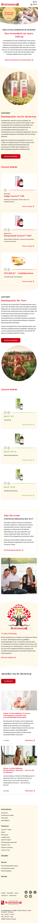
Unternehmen (6, 809)
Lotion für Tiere (5, 850)
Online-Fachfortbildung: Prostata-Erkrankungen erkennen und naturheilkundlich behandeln (17, 715)
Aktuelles (4, 856)
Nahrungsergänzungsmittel (9, 842)
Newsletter (10, 893)
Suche (16, 893)
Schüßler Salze (5, 837)
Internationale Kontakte (7, 868)
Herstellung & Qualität (7, 815)
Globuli (3, 832)
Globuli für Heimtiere (7, 847)
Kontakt (3, 893)
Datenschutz (12, 895)
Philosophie (4, 818)
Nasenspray (4, 835)
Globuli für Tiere (5, 845)
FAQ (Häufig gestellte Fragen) (9, 866)
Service (4, 862)
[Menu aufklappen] (33, 4)
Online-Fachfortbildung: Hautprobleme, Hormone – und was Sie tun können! (18, 770)
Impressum (4, 895)
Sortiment (5, 826)
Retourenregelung (6, 871)
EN (36, 2)
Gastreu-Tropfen (6, 829)
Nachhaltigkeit (5, 820)
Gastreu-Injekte (6, 840)
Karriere (4, 876)
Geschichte (4, 813)
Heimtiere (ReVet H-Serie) (16, 333)
